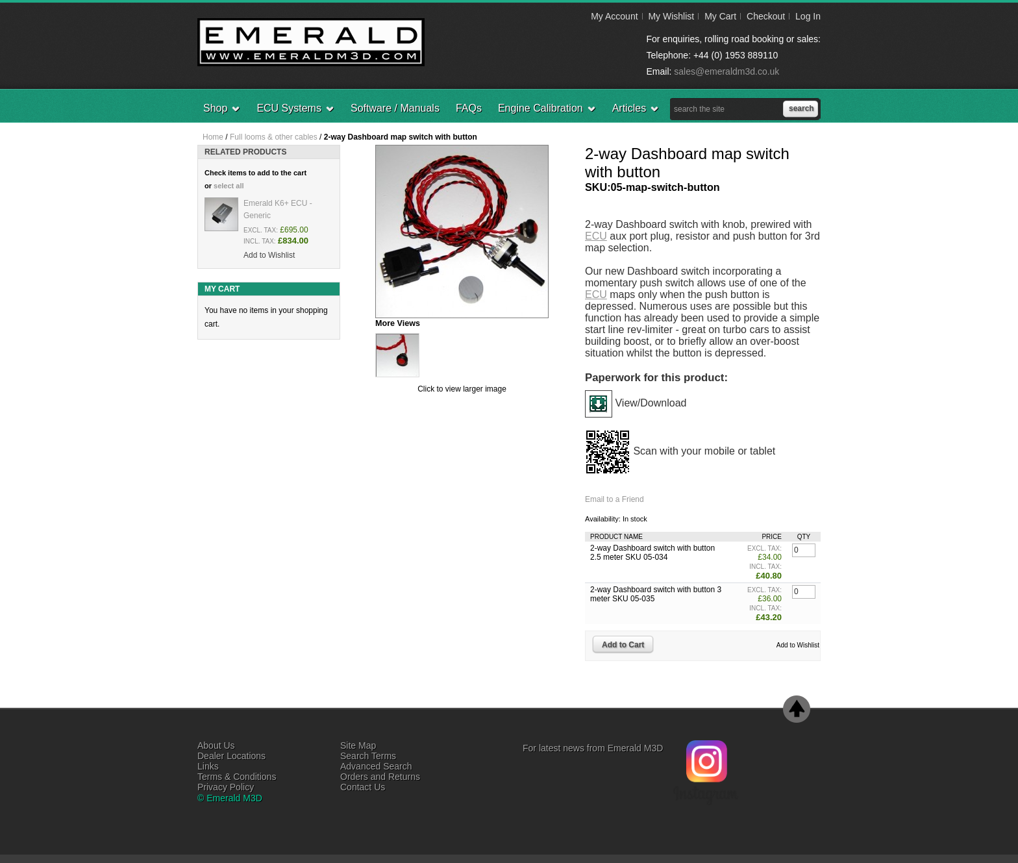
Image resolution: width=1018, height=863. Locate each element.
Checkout (766, 16)
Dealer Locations (231, 756)
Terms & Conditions (236, 776)
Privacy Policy (225, 787)
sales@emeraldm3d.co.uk (726, 71)
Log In (808, 16)
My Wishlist (671, 16)
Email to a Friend (614, 499)
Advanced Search (376, 766)
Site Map (358, 745)
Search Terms (368, 756)
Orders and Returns (380, 776)
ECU (596, 236)
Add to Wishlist (797, 645)
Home (213, 137)
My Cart (720, 16)
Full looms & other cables (273, 137)
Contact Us (362, 787)
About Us (216, 745)
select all (228, 186)
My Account (614, 16)
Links (208, 766)
